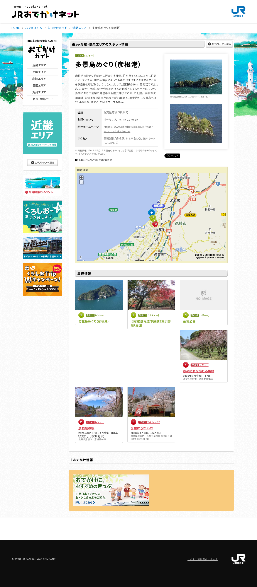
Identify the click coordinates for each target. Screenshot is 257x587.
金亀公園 (189, 321)
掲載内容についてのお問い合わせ (95, 159)
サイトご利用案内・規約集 (203, 559)
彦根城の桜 (86, 428)
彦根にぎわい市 (142, 428)
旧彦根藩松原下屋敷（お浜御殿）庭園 (151, 323)
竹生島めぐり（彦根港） (93, 321)
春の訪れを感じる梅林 (198, 371)
